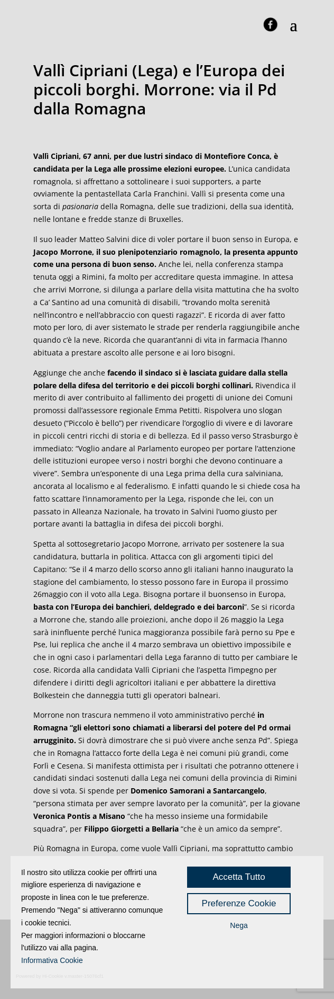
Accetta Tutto (238, 877)
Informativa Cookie (52, 960)
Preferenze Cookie (239, 903)
